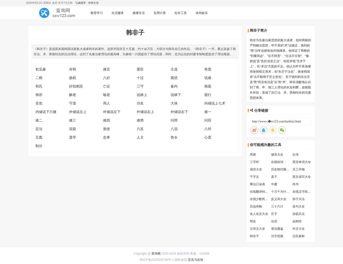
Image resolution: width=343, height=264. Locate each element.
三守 (140, 86)
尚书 (295, 184)
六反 (140, 129)
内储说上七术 (214, 103)
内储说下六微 (45, 112)
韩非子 (254, 236)
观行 (207, 95)
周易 (253, 154)
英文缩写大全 (301, 176)
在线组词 (277, 162)
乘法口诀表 (257, 184)
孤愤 (174, 78)
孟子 (274, 176)
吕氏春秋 (298, 236)
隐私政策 (181, 259)
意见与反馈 (195, 259)
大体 (174, 103)
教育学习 (97, 13)
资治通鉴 (277, 228)
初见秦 (40, 69)
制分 (38, 146)
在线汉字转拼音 (303, 191)
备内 (174, 86)
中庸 (274, 184)
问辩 (174, 120)
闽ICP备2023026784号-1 (157, 259)
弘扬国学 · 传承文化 (87, 2)
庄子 (274, 214)
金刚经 (297, 221)
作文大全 (298, 228)
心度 (207, 137)
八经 (207, 129)
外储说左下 (112, 112)
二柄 (38, 78)
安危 (38, 103)
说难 (207, 78)
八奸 (106, 78)
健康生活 (139, 13)
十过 (140, 78)
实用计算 (160, 13)
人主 (140, 137)
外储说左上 (78, 112)
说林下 (176, 95)
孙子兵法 (298, 199)
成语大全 (256, 169)
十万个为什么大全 (283, 191)
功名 (140, 103)
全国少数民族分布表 (263, 199)
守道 (72, 103)
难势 (140, 120)
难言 (106, 69)
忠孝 (106, 137)
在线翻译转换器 (260, 191)
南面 (207, 86)
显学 (72, 137)
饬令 (174, 137)
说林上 (142, 95)
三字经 (254, 162)
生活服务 (118, 13)
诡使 (106, 129)
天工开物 (298, 169)
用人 (106, 103)
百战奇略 (256, 206)
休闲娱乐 (202, 13)
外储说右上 (145, 112)
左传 (295, 154)
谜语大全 (277, 154)
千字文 (254, 176)
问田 (207, 120)
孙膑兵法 (298, 214)
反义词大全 (278, 199)
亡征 (106, 86)
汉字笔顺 (277, 236)
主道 (174, 69)
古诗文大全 (257, 228)
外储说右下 (179, 112)
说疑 (72, 129)
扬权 (72, 78)
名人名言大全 (259, 214)
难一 (207, 112)
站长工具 (181, 13)
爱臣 (140, 69)
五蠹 (38, 137)
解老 (72, 95)
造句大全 (298, 206)
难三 (72, 120)
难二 (38, 120)
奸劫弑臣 (76, 86)
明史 (253, 221)
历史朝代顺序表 (281, 169)
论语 (274, 221)
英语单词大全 (301, 162)
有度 (207, 69)
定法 (38, 129)
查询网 (156, 253)
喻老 (106, 95)
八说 (174, 129)
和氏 (38, 86)
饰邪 (38, 95)
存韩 (72, 69)
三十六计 (277, 206)
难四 (106, 120)
